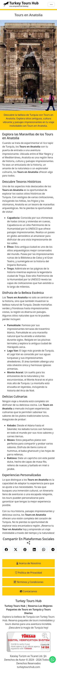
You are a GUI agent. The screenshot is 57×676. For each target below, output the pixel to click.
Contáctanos (28, 591)
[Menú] (51, 4)
